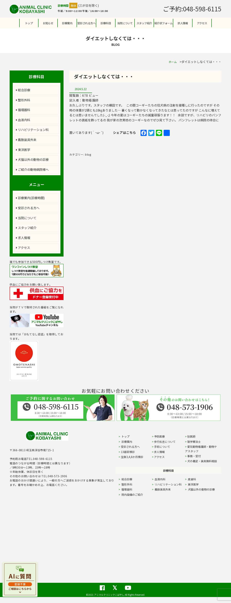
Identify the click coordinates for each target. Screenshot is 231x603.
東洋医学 (23, 149)
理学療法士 (194, 442)
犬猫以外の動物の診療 (32, 159)
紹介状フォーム (163, 23)
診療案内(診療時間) (30, 197)
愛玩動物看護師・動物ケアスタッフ (201, 449)
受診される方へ (86, 23)
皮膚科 (196, 479)
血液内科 (23, 119)
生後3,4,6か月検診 (132, 457)
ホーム (173, 62)
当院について (26, 218)
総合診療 (23, 90)
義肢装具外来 (26, 139)
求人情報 (182, 23)
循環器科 (23, 109)
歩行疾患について (165, 442)
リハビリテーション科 (32, 129)
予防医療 (159, 436)
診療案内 (67, 23)
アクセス (202, 23)
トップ (29, 23)
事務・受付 (194, 456)
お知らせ (48, 23)
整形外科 (23, 100)
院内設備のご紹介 (132, 494)
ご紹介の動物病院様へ (32, 169)
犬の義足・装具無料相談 (202, 461)
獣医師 (191, 436)
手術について (162, 447)
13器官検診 (128, 452)
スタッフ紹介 (26, 227)
